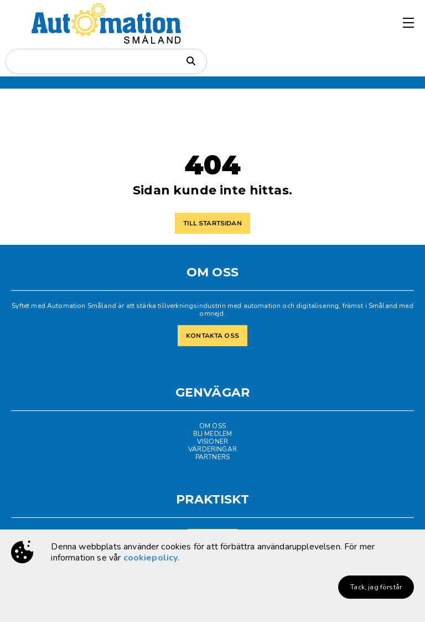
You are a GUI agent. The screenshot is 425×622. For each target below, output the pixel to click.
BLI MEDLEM (212, 433)
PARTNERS (212, 457)
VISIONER (212, 441)
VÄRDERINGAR (212, 449)
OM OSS (212, 425)
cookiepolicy (150, 558)
